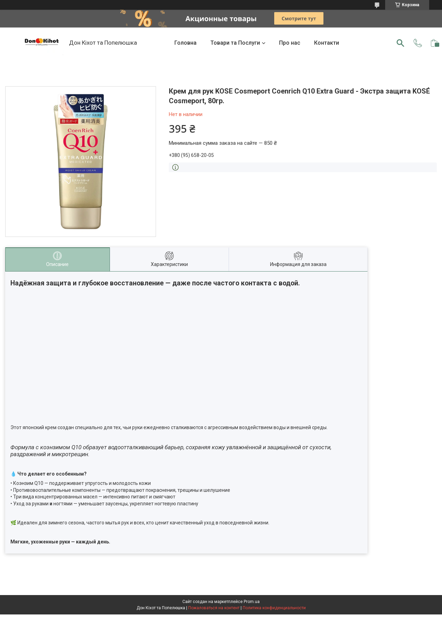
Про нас (289, 42)
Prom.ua (252, 601)
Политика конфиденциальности (274, 607)
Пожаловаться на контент (214, 607)
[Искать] (400, 43)
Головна (185, 42)
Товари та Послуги (235, 42)
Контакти (326, 42)
